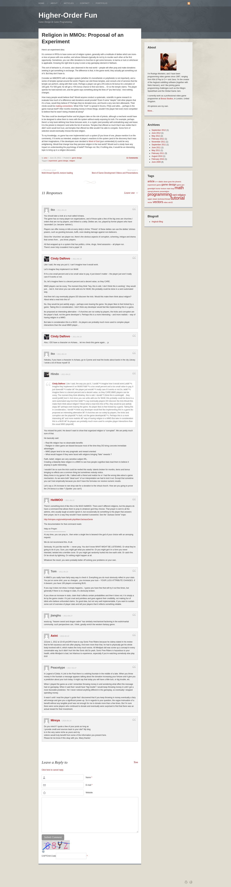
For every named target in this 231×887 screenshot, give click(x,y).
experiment (52, 161)
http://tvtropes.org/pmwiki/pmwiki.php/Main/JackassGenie (68, 519)
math (179, 187)
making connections (64, 106)
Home (41, 3)
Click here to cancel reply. (53, 770)
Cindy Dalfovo (60, 258)
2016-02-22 (64, 636)
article (151, 181)
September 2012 (159, 130)
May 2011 (156, 150)
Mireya (55, 720)
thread (167, 199)
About (54, 3)
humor (158, 188)
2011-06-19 (61, 210)
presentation (164, 191)
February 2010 (158, 159)
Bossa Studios (167, 98)
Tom (136, 762)
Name (89, 777)
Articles (69, 3)
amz (45, 158)
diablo (160, 182)
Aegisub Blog (157, 222)
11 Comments (132, 158)
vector (150, 202)
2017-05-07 (71, 668)
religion (72, 161)
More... (151, 111)
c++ (156, 182)
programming (160, 194)
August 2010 (157, 156)
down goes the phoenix (172, 182)
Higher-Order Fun (67, 15)
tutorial (178, 198)
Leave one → (131, 192)
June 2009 (156, 162)
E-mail (89, 785)
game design (77, 158)
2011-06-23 (63, 572)
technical (161, 199)
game (159, 185)
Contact (85, 3)
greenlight (151, 188)
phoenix (156, 191)
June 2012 (156, 133)
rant (174, 194)
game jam (180, 185)
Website (89, 792)
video (166, 202)
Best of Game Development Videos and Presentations (115, 173)
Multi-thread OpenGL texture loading (57, 173)
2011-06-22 (65, 374)
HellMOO (57, 500)
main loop (170, 188)
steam (155, 199)
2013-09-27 (67, 616)
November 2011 (158, 142)
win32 (170, 202)
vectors (158, 202)
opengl (150, 191)
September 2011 (159, 144)
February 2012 (158, 139)
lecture (163, 188)
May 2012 (156, 136)
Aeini (54, 635)
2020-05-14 (66, 721)
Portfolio (101, 3)
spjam (150, 199)
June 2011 (156, 147)
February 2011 (158, 153)
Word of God (94, 141)
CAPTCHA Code (49, 856)
